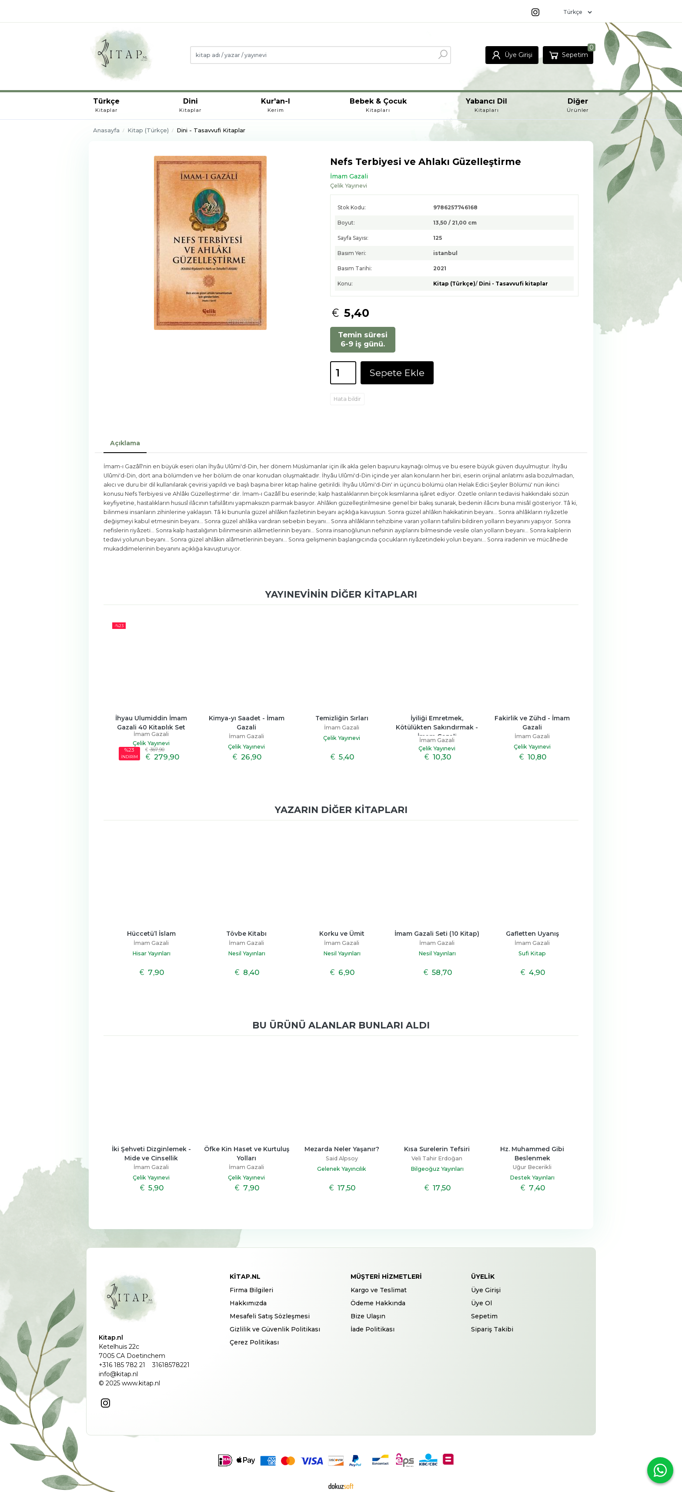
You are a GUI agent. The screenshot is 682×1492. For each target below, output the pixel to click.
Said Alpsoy (342, 1158)
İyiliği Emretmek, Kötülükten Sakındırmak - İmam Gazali (438, 727)
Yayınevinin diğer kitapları (341, 594)
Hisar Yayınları (151, 953)
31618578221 (171, 1365)
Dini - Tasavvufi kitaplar (513, 283)
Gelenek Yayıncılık (341, 1169)
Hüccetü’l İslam (151, 934)
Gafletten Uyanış (532, 934)
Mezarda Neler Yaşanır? (341, 1149)
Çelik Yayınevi (151, 743)
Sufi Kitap (532, 953)
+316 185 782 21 (122, 1365)
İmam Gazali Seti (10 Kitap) (436, 934)
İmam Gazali (151, 734)
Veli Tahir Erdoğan (436, 1158)
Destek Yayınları (532, 1177)
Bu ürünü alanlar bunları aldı (341, 1025)
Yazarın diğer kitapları (341, 809)
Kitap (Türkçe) (454, 283)
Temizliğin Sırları (341, 718)
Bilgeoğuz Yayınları (437, 1169)
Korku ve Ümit (341, 934)
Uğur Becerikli (532, 1167)
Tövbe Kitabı (246, 934)
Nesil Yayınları (246, 953)
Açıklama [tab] (125, 443)
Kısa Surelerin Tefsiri (437, 1149)
